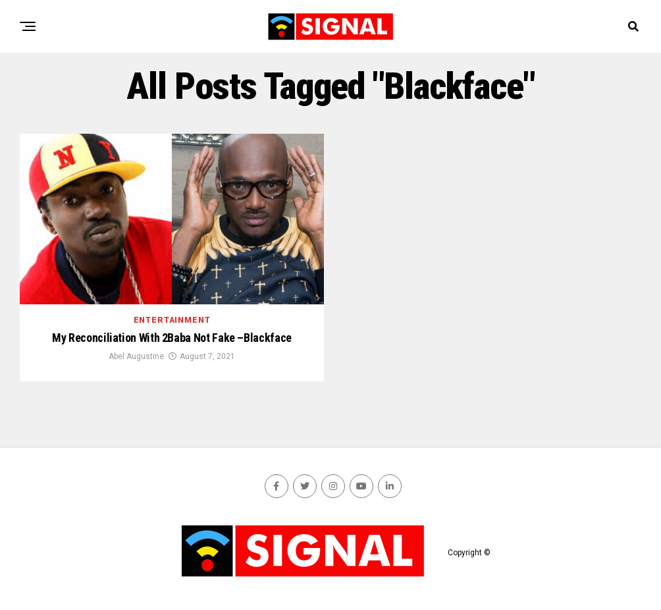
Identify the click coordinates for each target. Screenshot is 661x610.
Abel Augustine (136, 356)
